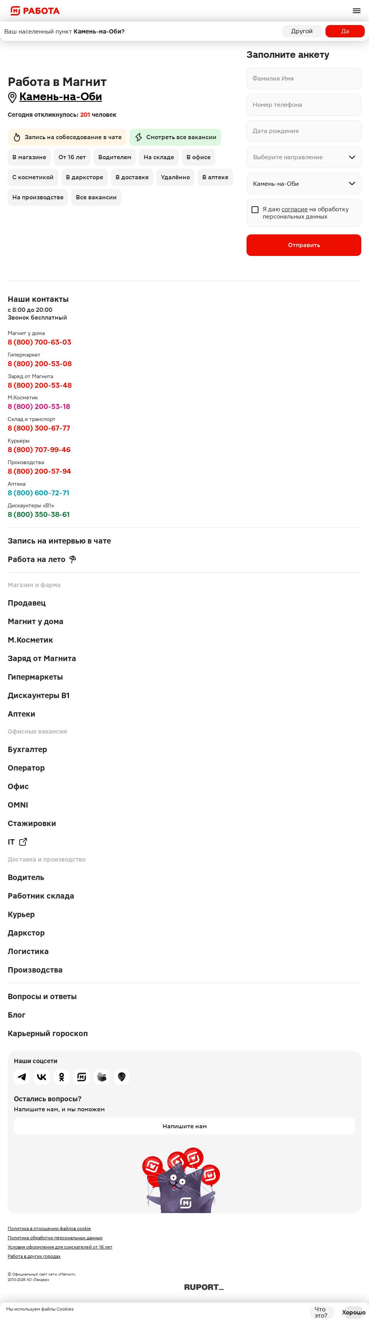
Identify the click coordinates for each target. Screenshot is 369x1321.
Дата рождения (276, 131)
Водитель (26, 877)
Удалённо (175, 177)
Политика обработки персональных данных (55, 1237)
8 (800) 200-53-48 (40, 385)
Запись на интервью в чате (59, 540)
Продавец (27, 602)
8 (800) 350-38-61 (39, 514)
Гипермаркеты (35, 677)
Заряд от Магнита (42, 658)
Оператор (26, 767)
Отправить (304, 245)
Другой (302, 31)
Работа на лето (42, 559)
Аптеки (21, 714)
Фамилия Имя (273, 78)
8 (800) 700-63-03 (39, 342)
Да (345, 31)
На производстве (38, 197)
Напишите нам (185, 1126)
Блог (16, 1015)
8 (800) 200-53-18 (39, 406)
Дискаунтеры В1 (39, 695)
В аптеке (215, 177)
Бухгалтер (27, 749)
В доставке (132, 177)
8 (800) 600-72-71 (38, 493)
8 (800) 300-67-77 (39, 428)
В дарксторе (84, 177)
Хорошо (353, 1312)
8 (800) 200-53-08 (40, 364)
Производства (35, 969)
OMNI (18, 804)
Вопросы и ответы (42, 996)
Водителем (114, 157)
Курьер (21, 914)
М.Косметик (30, 640)
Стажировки (32, 823)
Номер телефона (277, 104)
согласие (295, 209)
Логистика (28, 951)
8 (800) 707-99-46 (39, 450)
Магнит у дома (36, 621)
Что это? (321, 1312)
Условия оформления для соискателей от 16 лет (60, 1247)
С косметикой (33, 177)
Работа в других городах (34, 1256)
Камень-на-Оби (60, 96)
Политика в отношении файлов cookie (49, 1228)
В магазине (29, 157)
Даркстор (26, 932)
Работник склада (41, 895)
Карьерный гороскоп (48, 1033)
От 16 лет (72, 157)
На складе (159, 157)
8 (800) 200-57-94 (39, 471)
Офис (18, 786)
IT (18, 841)
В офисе (198, 157)
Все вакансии (96, 197)
